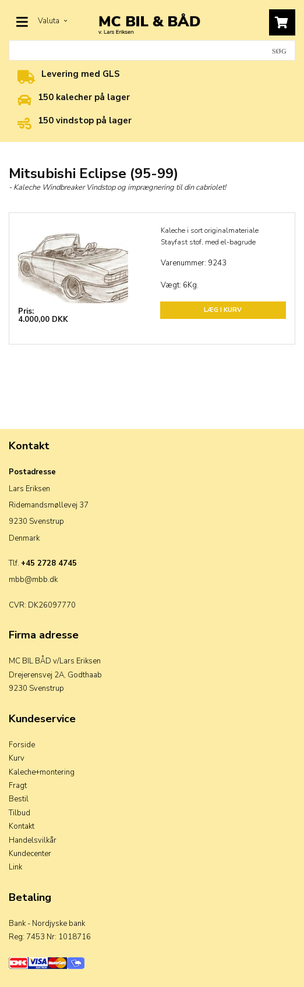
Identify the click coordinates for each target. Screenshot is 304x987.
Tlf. (43, 563)
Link (15, 867)
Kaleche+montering (42, 772)
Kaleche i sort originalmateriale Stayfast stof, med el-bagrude (210, 236)
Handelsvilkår (32, 840)
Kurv (16, 758)
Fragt (18, 785)
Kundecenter (30, 853)
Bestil (19, 799)
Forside (22, 745)
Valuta (52, 21)
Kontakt (21, 826)
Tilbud (19, 813)
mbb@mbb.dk (33, 579)
